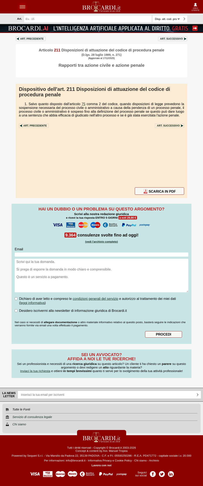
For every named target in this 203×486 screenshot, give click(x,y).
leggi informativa (32, 303)
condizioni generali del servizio (95, 298)
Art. (32, 38)
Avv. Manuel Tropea (115, 450)
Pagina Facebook (153, 472)
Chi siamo (140, 460)
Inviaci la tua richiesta (35, 371)
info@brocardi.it (75, 460)
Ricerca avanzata (192, 19)
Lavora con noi (101, 465)
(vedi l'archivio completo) (101, 241)
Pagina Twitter (162, 472)
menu (22, 6)
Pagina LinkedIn (171, 472)
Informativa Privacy (100, 460)
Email (19, 249)
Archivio (154, 460)
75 (83, 104)
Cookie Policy (123, 460)
